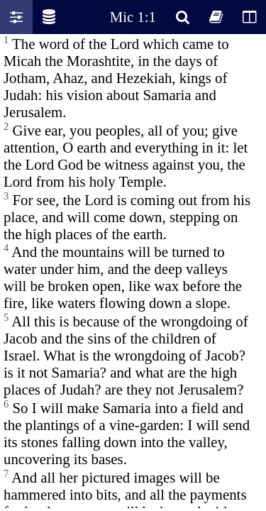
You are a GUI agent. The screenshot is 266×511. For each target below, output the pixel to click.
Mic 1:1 (133, 17)
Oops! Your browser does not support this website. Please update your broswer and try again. (133, 271)
